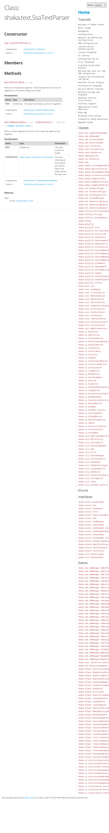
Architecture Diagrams (90, 85)
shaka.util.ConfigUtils (90, 442)
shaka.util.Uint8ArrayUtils (93, 485)
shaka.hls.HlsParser (89, 159)
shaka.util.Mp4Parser (89, 472)
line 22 (50, 53)
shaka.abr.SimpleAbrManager (93, 133)
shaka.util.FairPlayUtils (91, 459)
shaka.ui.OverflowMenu (90, 377)
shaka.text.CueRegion (89, 289)
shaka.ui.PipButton (88, 384)
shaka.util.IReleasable (90, 557)
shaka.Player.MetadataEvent (93, 714)
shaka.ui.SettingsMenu (90, 413)
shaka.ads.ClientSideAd (90, 139)
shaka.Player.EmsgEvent (90, 688)
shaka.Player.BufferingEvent (93, 675)
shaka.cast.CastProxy (89, 146)
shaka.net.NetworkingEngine (93, 201)
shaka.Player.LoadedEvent (91, 701)
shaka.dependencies (88, 156)
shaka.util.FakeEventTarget (93, 465)
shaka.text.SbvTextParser (91, 302)
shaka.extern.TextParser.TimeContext (36, 157)
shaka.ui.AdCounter (88, 331)
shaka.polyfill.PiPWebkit (91, 263)
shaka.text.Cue (86, 286)
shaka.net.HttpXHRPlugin (91, 198)
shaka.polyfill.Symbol (90, 273)
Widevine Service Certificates (87, 99)
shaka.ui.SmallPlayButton (91, 419)
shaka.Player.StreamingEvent (93, 731)
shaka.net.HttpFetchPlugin (92, 191)
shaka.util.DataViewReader (92, 446)
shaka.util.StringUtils (90, 478)
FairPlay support (87, 103)
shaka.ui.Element (87, 358)
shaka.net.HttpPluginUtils (92, 195)
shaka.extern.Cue (18, 126)
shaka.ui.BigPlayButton (90, 345)
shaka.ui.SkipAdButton (90, 416)
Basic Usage (84, 28)
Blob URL (82, 112)
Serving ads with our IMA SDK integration (91, 72)
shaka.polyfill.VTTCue (90, 283)
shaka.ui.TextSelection (90, 429)
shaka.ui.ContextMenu (89, 351)
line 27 (50, 113)
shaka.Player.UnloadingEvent (93, 753)
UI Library (84, 55)
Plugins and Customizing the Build (91, 78)
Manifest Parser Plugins (91, 82)
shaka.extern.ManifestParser (93, 544)
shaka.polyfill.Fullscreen (92, 234)
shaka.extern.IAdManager (91, 521)
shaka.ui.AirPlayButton (90, 338)
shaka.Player (85, 221)
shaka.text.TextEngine (90, 315)
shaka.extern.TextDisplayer (93, 547)
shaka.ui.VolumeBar (88, 433)
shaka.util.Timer (87, 481)
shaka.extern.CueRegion (90, 508)
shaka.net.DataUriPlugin (91, 188)
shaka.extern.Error (88, 512)
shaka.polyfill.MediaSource (93, 244)
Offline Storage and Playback (89, 93)
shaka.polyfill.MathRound (91, 237)
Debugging (83, 31)
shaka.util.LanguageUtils (91, 468)
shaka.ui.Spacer (86, 423)
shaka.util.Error (87, 452)
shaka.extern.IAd (87, 518)
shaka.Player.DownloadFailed (93, 679)
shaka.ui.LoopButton (89, 371)
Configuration (85, 34)
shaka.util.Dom (86, 449)
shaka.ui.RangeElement (90, 397)
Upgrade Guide (85, 122)
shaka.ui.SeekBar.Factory (91, 410)
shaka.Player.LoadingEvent (92, 705)
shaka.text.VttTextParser (91, 325)
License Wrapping (87, 52)
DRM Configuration (88, 43)
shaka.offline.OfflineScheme (93, 211)
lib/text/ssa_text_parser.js (35, 53)
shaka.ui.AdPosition (89, 335)
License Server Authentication (86, 47)
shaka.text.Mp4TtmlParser (91, 296)
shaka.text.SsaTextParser (91, 312)
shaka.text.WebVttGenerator (93, 328)
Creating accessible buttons (89, 66)
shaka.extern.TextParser (34, 49)
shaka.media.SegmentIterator (93, 182)
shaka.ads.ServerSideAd (90, 142)
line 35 (50, 184)
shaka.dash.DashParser (90, 152)
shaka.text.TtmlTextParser (92, 318)
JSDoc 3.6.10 (29, 798)
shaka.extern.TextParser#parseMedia (40, 180)
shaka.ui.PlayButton (89, 390)
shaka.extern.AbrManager (91, 502)
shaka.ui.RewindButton (90, 403)
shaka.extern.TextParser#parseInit (39, 110)
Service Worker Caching (90, 89)
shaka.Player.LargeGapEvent (93, 698)
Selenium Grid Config (89, 116)
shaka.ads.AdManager (89, 136)
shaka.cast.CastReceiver (91, 149)
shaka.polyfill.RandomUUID (92, 266)
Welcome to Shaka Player (91, 24)
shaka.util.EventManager (91, 455)
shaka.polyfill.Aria (89, 227)
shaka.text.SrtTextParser (91, 309)
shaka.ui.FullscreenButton (92, 364)
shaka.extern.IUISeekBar (91, 534)
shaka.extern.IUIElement (91, 525)
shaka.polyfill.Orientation (93, 247)
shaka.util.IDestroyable (91, 554)
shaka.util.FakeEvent (89, 462)
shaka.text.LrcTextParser (91, 292)
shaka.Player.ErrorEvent (91, 692)
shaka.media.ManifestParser (93, 169)
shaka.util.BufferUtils (90, 439)
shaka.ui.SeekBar (87, 406)
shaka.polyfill (86, 224)
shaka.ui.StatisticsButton (92, 426)
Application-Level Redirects (88, 108)
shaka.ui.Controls (88, 354)
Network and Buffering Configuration (90, 38)
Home (84, 12)
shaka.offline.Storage (90, 214)
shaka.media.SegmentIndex (91, 178)
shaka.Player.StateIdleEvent (93, 727)
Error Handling (86, 62)
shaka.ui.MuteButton (89, 374)
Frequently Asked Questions (93, 119)
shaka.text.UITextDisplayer (93, 322)
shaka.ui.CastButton (89, 348)
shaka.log (83, 162)
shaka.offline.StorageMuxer (93, 217)
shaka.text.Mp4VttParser (91, 299)
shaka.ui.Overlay (87, 380)
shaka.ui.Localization (90, 367)
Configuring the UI (88, 59)
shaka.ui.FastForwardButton (93, 361)
